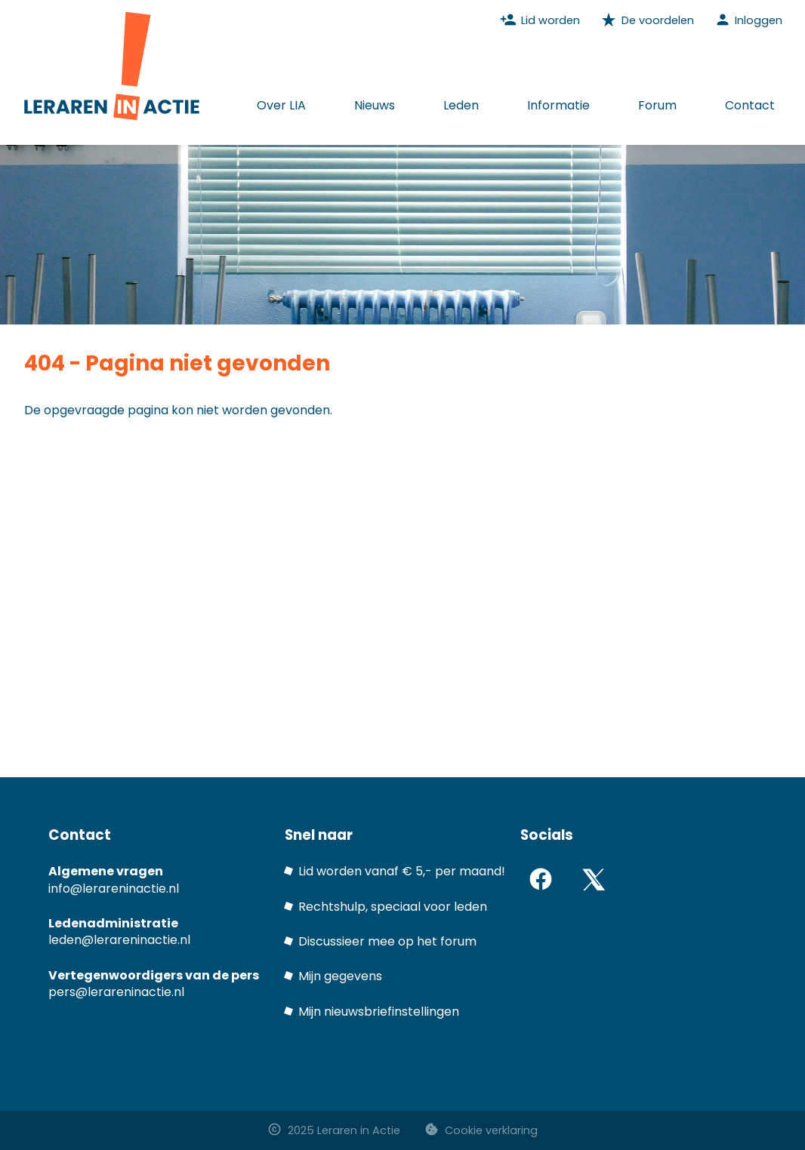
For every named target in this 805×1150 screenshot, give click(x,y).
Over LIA (281, 105)
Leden (461, 105)
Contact (750, 105)
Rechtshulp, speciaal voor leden (392, 906)
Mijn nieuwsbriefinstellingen (378, 1011)
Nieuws (374, 105)
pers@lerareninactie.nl (116, 992)
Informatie (558, 105)
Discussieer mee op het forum (387, 941)
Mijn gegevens (340, 976)
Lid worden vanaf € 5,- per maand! (401, 871)
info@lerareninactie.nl (113, 888)
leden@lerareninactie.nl (119, 940)
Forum (657, 105)
